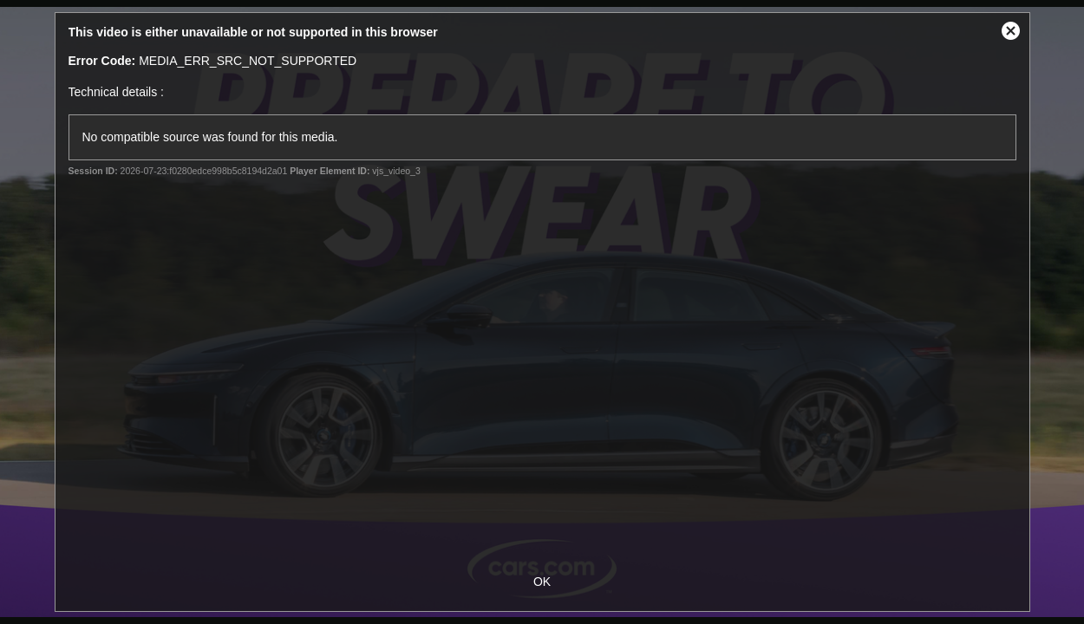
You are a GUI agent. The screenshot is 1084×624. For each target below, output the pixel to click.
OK (542, 581)
